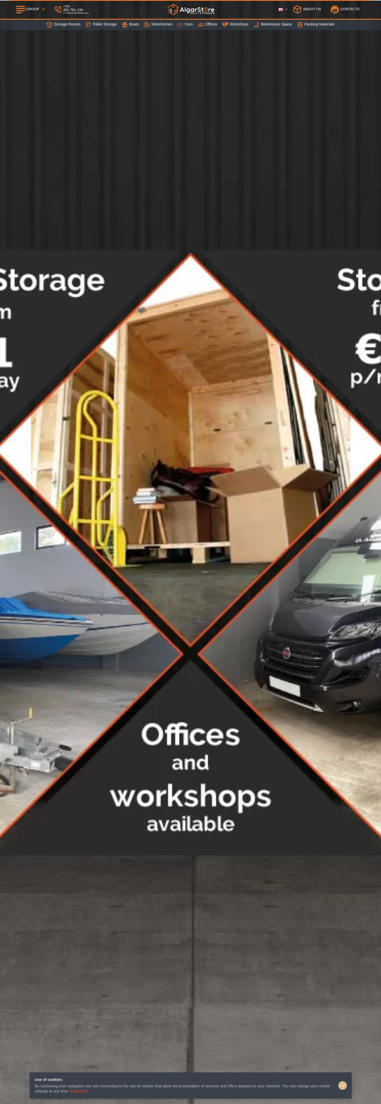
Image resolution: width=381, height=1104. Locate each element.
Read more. (80, 1091)
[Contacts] (345, 9)
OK (342, 1085)
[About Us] (307, 9)
